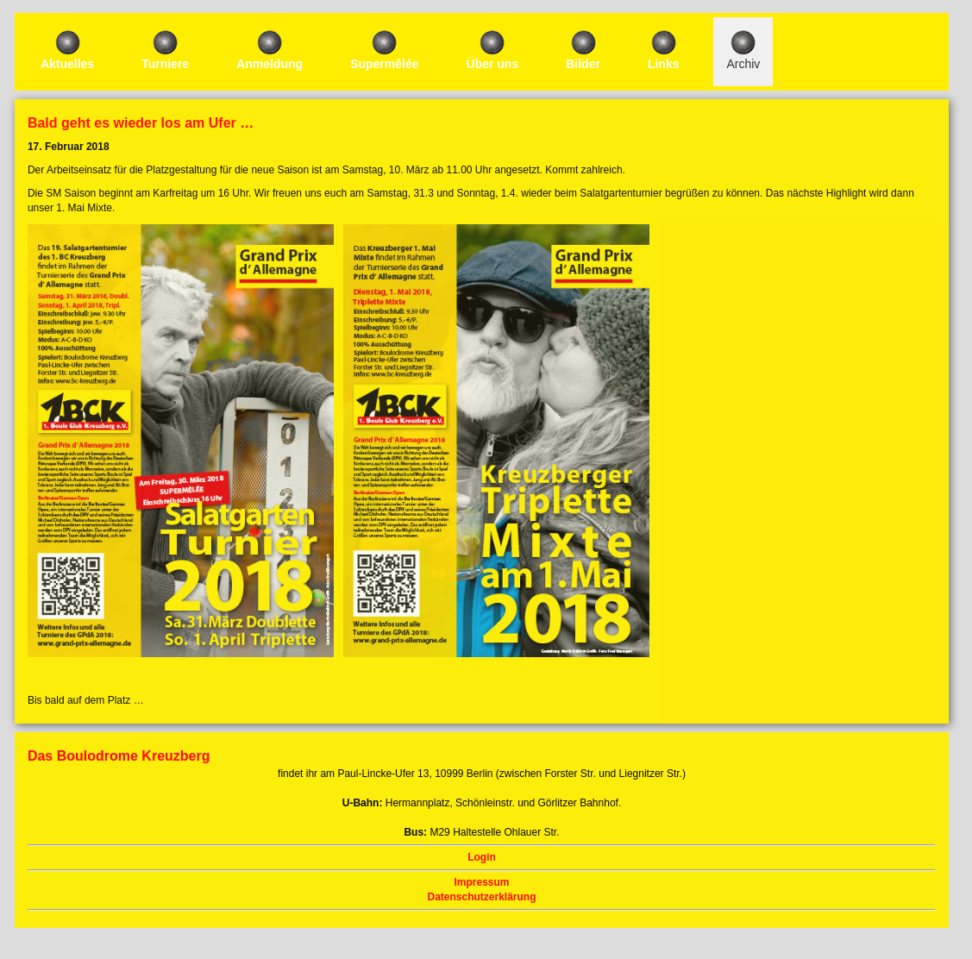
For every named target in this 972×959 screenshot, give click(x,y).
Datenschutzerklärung (481, 897)
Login (481, 857)
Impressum (481, 882)
